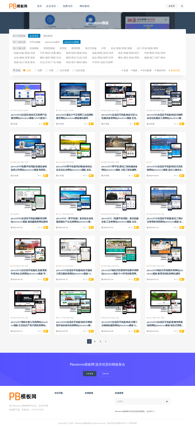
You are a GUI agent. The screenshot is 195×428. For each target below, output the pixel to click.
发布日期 (175, 70)
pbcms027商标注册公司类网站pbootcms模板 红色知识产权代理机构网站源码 (29, 325)
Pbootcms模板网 (82, 423)
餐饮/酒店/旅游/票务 (128, 57)
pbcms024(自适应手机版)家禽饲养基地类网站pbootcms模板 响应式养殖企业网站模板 (165, 325)
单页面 (63, 48)
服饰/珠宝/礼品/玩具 (76, 57)
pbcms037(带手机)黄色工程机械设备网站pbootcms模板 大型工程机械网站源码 (119, 169)
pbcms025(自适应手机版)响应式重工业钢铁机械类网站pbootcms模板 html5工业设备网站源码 (119, 325)
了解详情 (105, 374)
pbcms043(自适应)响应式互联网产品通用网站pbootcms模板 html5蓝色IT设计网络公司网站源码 (29, 118)
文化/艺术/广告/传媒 (50, 62)
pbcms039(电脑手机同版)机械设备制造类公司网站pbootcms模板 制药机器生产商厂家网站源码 (29, 169)
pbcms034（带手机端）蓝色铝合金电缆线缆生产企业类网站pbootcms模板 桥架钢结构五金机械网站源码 (74, 221)
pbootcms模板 (72, 42)
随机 (135, 70)
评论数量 (147, 70)
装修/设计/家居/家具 (24, 62)
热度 (126, 70)
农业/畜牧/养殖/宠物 (121, 48)
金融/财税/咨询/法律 (102, 52)
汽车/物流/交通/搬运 (50, 52)
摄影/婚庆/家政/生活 (50, 57)
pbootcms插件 (52, 42)
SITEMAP (133, 423)
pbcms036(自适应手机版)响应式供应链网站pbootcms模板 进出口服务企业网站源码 (165, 169)
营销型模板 (49, 48)
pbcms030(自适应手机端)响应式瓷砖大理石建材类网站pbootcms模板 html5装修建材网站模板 (74, 273)
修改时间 (161, 70)
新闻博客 (75, 48)
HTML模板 (35, 42)
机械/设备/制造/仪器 (24, 52)
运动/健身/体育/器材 (24, 57)
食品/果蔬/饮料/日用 (102, 57)
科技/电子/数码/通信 (76, 62)
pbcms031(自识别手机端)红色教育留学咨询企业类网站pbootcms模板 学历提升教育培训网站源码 (29, 273)
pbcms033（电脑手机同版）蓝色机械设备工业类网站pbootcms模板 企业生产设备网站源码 (119, 221)
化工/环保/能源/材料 (147, 48)
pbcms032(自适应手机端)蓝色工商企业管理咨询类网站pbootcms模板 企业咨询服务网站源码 (165, 221)
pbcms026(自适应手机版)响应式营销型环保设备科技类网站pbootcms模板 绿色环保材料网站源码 (74, 325)
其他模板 (34, 48)
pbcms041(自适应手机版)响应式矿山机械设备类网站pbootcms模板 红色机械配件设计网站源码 (119, 118)
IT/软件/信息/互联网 (102, 62)
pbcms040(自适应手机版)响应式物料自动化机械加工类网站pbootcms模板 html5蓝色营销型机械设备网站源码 (165, 118)
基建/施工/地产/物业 (154, 57)
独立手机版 (91, 48)
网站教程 (48, 35)
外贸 (103, 48)
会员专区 (34, 35)
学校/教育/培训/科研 (154, 52)
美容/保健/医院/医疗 (128, 52)
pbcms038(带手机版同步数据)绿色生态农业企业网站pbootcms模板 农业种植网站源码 (74, 169)
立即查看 (89, 374)
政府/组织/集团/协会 (76, 52)
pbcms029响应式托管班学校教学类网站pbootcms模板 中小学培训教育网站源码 (119, 273)
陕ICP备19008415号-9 (117, 423)
